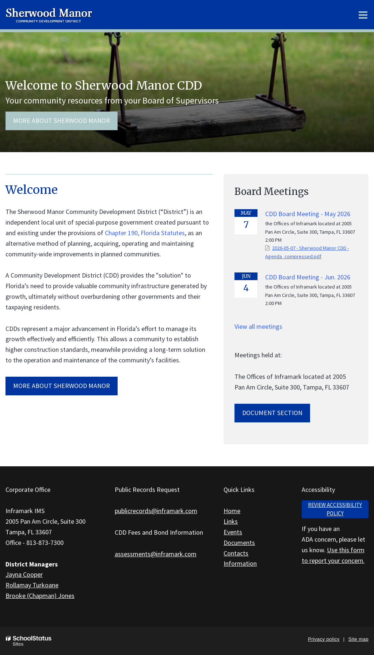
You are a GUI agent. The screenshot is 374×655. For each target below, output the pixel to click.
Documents (239, 542)
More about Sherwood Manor (61, 120)
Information (240, 563)
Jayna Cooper (24, 574)
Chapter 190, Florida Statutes (145, 233)
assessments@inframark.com (155, 554)
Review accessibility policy (335, 509)
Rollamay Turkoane (31, 585)
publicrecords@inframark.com (156, 511)
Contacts (236, 553)
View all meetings (258, 326)
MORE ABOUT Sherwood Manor (61, 385)
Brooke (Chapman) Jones (40, 595)
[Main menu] (363, 14)
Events (233, 532)
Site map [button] (358, 639)
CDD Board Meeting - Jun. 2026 (307, 277)
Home (232, 511)
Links (231, 521)
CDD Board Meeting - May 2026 (307, 214)
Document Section (272, 413)
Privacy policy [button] (323, 639)
